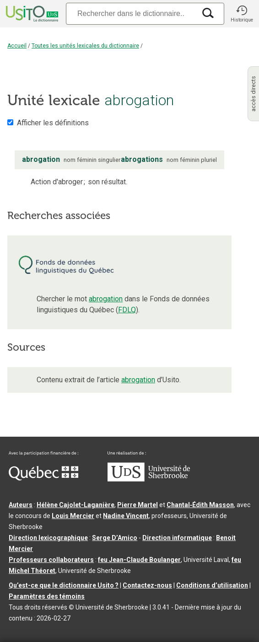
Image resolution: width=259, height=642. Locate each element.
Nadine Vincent (126, 515)
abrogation (106, 298)
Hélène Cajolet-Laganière (75, 504)
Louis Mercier (73, 515)
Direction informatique (177, 537)
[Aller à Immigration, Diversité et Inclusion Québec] (43, 478)
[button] (241, 13)
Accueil (17, 46)
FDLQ (127, 309)
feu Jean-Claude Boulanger (139, 559)
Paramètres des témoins (47, 596)
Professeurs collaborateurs (51, 559)
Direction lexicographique (48, 537)
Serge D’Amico (114, 537)
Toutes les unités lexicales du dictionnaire (85, 46)
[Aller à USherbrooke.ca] (149, 479)
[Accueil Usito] (31, 13)
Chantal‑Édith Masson (200, 504)
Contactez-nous (147, 585)
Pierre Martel (137, 504)
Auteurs (20, 504)
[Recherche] (131, 13)
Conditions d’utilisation (212, 585)
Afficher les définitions (53, 122)
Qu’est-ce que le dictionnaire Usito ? (64, 585)
